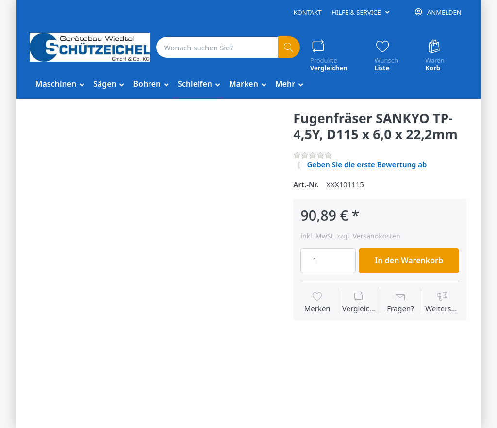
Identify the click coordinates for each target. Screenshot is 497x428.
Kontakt (308, 12)
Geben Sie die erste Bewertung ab (367, 164)
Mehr (286, 84)
